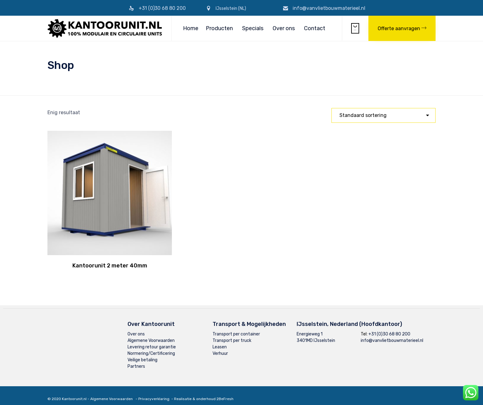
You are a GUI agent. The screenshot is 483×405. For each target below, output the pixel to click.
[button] (402, 28)
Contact (314, 28)
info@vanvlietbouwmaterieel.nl (329, 8)
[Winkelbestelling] (383, 115)
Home (190, 28)
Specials (252, 28)
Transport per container (236, 328)
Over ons (284, 28)
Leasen (220, 341)
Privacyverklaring (153, 393)
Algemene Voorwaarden (151, 334)
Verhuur (220, 347)
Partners (136, 360)
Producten (219, 28)
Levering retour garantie (152, 341)
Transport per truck (232, 334)
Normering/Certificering (151, 347)
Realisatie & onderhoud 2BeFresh (203, 393)
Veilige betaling (142, 354)
